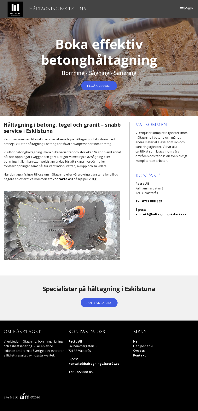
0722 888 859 (152, 201)
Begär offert (99, 86)
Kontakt (139, 355)
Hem (137, 341)
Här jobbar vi (143, 346)
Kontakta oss (99, 303)
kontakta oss (63, 179)
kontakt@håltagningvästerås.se (161, 214)
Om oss (139, 351)
